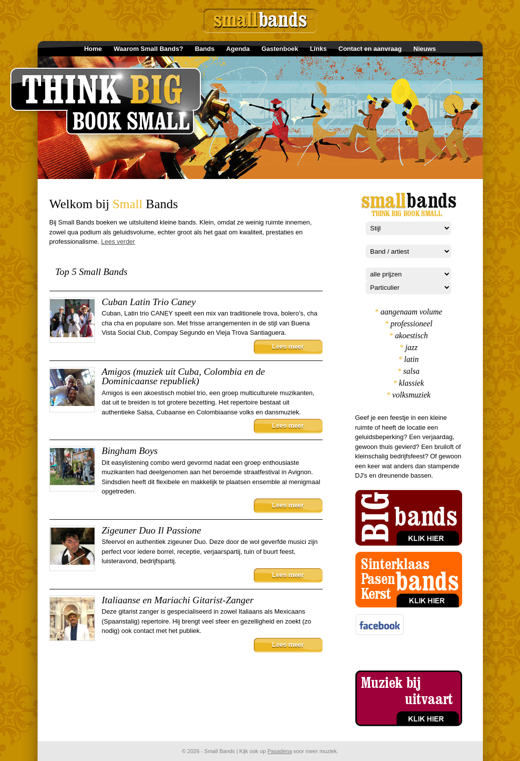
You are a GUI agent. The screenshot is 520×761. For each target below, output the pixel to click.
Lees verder (118, 241)
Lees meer (288, 346)
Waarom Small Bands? (148, 48)
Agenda (238, 48)
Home (93, 48)
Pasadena (279, 751)
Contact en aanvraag (370, 48)
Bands (205, 48)
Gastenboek (279, 48)
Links (318, 48)
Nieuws (425, 48)
